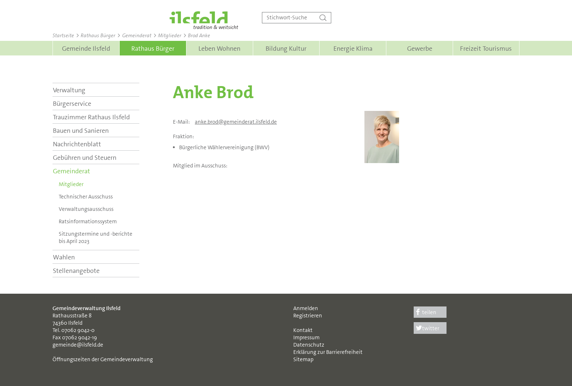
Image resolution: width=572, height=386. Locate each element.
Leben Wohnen (219, 48)
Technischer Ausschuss (86, 196)
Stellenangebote (76, 270)
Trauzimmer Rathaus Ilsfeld (91, 117)
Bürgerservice (72, 103)
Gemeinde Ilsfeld (86, 48)
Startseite (63, 35)
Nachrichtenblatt (77, 144)
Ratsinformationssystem (88, 221)
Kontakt (303, 330)
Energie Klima (352, 48)
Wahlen (64, 257)
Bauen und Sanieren (81, 130)
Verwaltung (69, 90)
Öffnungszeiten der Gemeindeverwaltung (103, 359)
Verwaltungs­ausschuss (86, 209)
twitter (426, 328)
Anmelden (305, 308)
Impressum (306, 337)
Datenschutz (308, 344)
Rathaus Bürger (98, 35)
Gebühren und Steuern (84, 157)
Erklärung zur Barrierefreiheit (328, 352)
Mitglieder (169, 35)
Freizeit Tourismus (486, 48)
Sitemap (303, 359)
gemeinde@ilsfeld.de (78, 344)
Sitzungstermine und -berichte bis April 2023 (95, 237)
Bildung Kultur (286, 48)
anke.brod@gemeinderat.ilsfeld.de (236, 122)
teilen (425, 312)
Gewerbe (419, 48)
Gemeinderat (136, 35)
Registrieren (307, 315)
